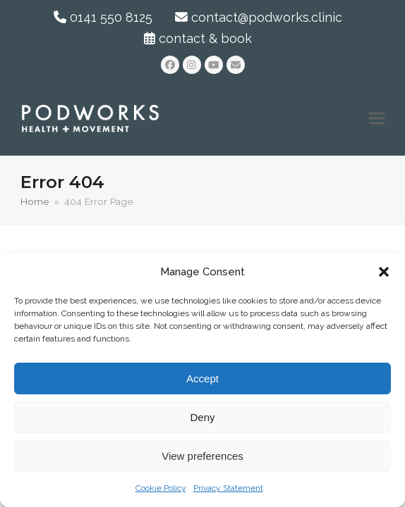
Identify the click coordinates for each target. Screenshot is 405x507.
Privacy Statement (228, 488)
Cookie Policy (160, 488)
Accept (202, 378)
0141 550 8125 (103, 17)
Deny (202, 417)
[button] (384, 272)
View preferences (202, 456)
